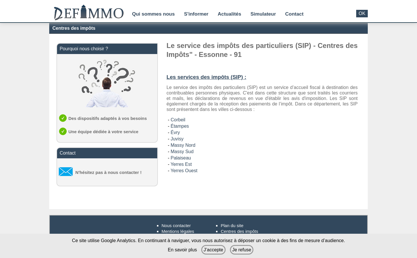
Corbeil (178, 119)
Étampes (180, 126)
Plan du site (232, 225)
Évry (175, 132)
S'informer (196, 14)
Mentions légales (178, 231)
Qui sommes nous (153, 14)
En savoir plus (182, 249)
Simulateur (263, 14)
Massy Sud (182, 151)
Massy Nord (183, 145)
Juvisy (177, 138)
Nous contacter (176, 225)
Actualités (229, 14)
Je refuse (241, 249)
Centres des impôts (239, 231)
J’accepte (213, 249)
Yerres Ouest (184, 170)
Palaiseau (181, 157)
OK (362, 13)
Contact (294, 14)
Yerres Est (181, 164)
